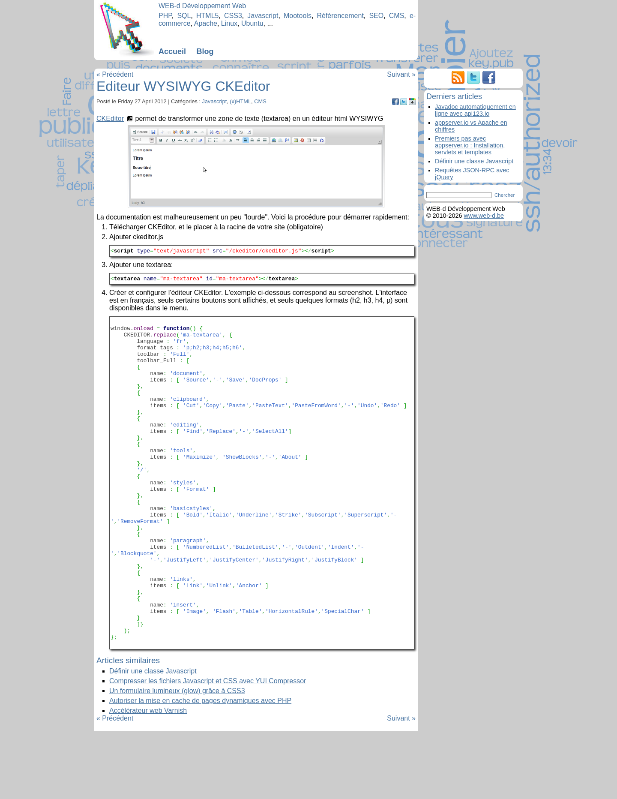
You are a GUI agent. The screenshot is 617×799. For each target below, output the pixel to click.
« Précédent (114, 74)
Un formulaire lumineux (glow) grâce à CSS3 (177, 759)
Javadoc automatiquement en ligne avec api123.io (475, 110)
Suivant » (401, 74)
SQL (184, 15)
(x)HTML (240, 101)
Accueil (172, 51)
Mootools (297, 15)
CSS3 (233, 15)
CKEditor (110, 118)
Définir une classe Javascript (153, 739)
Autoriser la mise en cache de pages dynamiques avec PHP (200, 768)
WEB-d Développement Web (202, 5)
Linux (229, 23)
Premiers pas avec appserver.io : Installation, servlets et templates (470, 145)
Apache (205, 23)
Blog (204, 51)
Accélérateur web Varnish (148, 778)
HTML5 (207, 15)
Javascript (262, 15)
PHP (165, 15)
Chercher (504, 195)
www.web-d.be (484, 215)
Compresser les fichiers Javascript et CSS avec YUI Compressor (207, 749)
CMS (396, 15)
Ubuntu (252, 23)
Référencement (340, 15)
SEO (376, 15)
